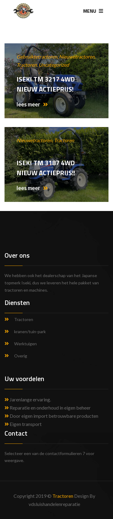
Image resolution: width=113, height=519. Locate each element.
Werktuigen (25, 343)
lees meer (32, 104)
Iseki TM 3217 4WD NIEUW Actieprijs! (46, 84)
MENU (93, 11)
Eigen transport (23, 424)
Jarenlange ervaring (30, 399)
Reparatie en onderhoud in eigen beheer (48, 407)
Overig (20, 355)
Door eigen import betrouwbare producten (51, 416)
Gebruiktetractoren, (38, 56)
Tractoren (64, 140)
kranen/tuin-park (30, 331)
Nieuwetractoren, (77, 56)
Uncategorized (54, 65)
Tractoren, (28, 65)
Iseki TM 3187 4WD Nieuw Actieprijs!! (46, 168)
